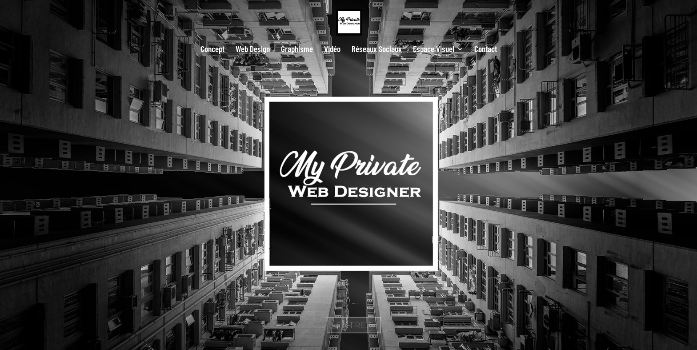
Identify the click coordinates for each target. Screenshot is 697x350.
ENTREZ (354, 331)
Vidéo (332, 50)
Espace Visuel (433, 50)
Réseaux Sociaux (377, 50)
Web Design (253, 50)
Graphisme (297, 50)
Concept (212, 50)
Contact (485, 50)
